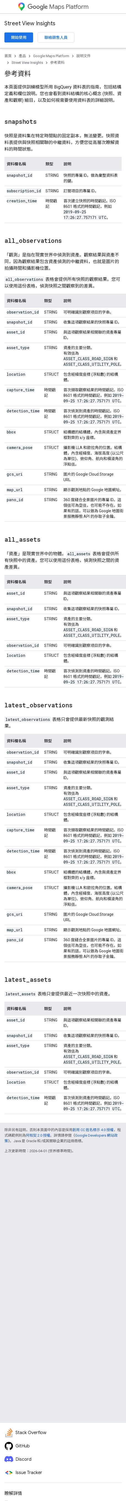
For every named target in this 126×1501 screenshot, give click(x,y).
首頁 (8, 56)
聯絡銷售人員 (56, 37)
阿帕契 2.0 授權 (38, 1135)
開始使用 (18, 37)
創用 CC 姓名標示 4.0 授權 (93, 1130)
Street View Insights (29, 23)
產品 (22, 56)
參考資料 (57, 62)
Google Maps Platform (51, 56)
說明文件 (83, 56)
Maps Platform (58, 7)
